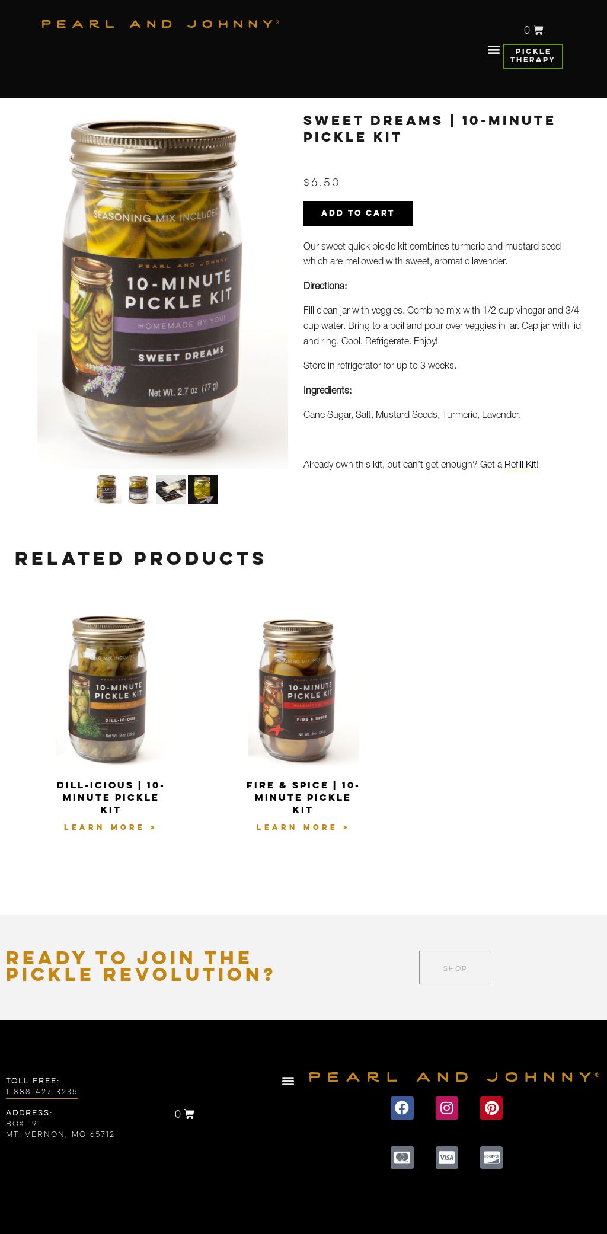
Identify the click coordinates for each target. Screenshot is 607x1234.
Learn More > (111, 827)
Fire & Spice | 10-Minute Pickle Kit (303, 798)
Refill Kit (520, 466)
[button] (493, 49)
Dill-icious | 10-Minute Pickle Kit (111, 798)
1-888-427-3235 (42, 1092)
